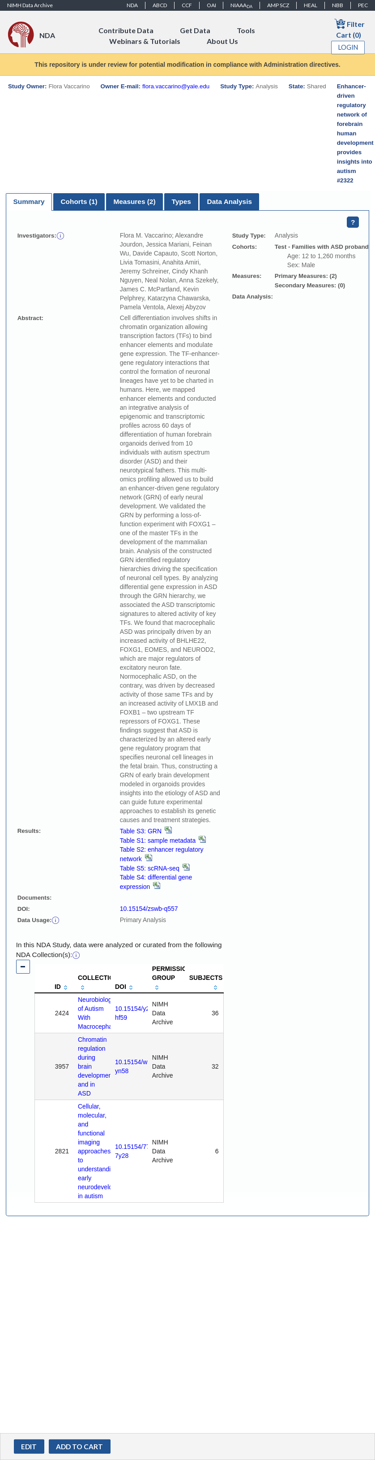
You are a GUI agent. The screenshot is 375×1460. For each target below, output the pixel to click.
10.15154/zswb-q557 (149, 908)
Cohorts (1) (78, 201)
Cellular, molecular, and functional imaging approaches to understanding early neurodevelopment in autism (104, 1151)
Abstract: (30, 318)
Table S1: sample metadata (163, 840)
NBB (337, 5)
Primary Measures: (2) (306, 276)
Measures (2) (134, 201)
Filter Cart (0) (349, 28)
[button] (60, 235)
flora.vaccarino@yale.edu (175, 86)
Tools (246, 30)
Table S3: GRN (146, 831)
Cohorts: (244, 246)
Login (348, 47)
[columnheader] (54, 978)
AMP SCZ (278, 5)
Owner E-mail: (121, 86)
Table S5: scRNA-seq (155, 868)
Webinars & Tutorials (144, 41)
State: (297, 86)
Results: (29, 830)
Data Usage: (34, 920)
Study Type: (237, 86)
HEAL (310, 5)
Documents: (34, 897)
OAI (211, 5)
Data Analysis (229, 201)
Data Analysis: (252, 296)
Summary (28, 201)
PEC (363, 5)
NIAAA (241, 5)
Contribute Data (125, 30)
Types (181, 201)
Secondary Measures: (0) (310, 285)
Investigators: (36, 235)
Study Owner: (27, 86)
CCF (187, 5)
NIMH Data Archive (30, 5)
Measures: (247, 276)
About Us (222, 41)
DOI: (23, 908)
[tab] (29, 201)
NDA (132, 5)
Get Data (195, 30)
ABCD (160, 5)
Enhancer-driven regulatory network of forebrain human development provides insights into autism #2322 (355, 133)
